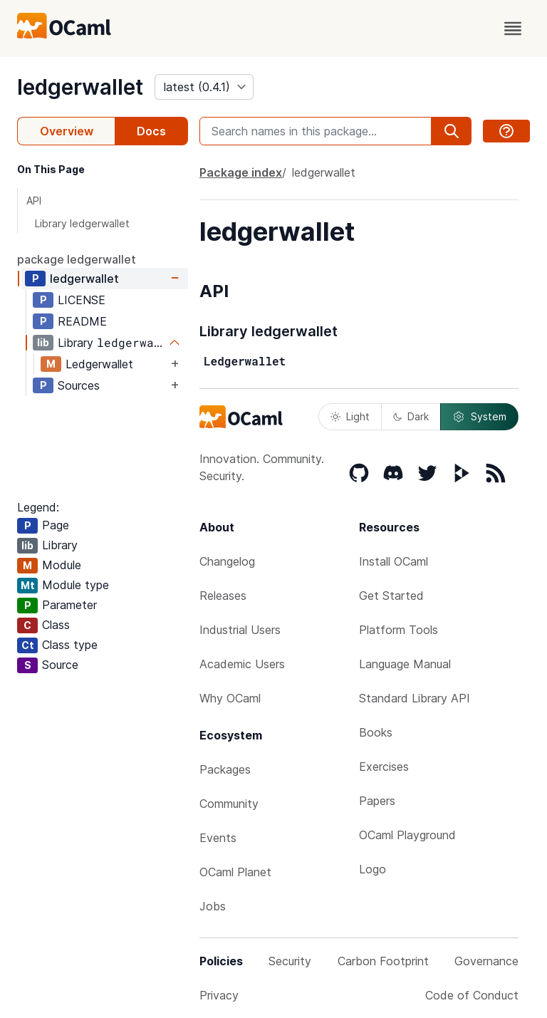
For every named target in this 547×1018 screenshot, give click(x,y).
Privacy (219, 995)
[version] (204, 87)
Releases (222, 595)
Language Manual (405, 664)
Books (375, 732)
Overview (66, 131)
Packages (225, 769)
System (479, 416)
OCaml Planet (235, 872)
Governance (486, 961)
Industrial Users (240, 630)
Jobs (212, 906)
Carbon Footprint (383, 961)
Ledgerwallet (99, 364)
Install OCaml (393, 561)
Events (217, 838)
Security (290, 961)
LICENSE (81, 300)
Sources (79, 385)
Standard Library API (414, 698)
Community (229, 803)
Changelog (227, 561)
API (33, 200)
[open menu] (512, 28)
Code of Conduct (472, 995)
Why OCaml (230, 698)
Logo (372, 869)
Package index (240, 172)
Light (350, 416)
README (82, 321)
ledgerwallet (80, 87)
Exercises (384, 766)
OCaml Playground (407, 835)
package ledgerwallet (76, 259)
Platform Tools (398, 630)
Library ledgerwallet (82, 223)
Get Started (391, 595)
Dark (411, 416)
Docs (151, 131)
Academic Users (242, 664)
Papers (377, 801)
